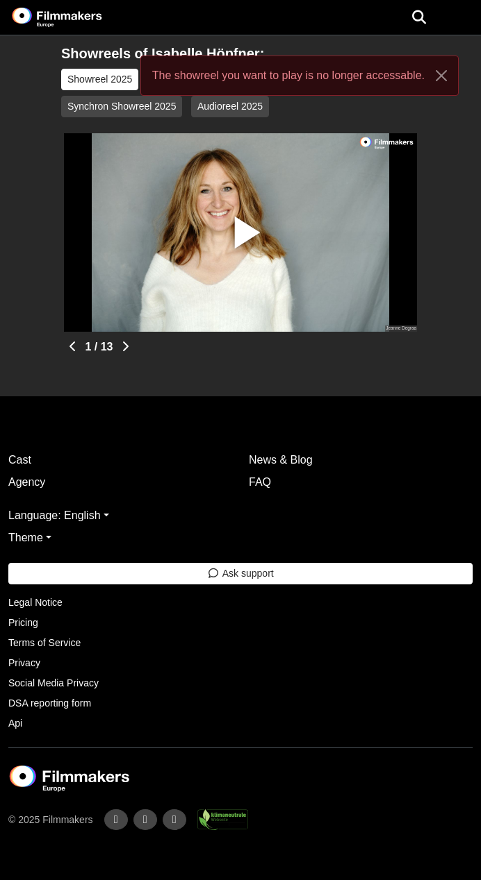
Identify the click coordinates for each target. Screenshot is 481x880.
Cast (19, 460)
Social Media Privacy (53, 682)
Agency (26, 482)
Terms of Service (44, 642)
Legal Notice (35, 602)
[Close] (441, 75)
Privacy (24, 662)
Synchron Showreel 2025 (121, 106)
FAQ (260, 482)
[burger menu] (460, 17)
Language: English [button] (54, 515)
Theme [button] (25, 537)
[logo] (73, 17)
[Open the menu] (418, 17)
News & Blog (281, 460)
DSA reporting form (49, 703)
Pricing (23, 622)
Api (15, 723)
